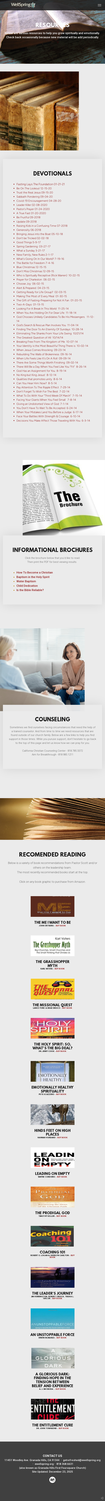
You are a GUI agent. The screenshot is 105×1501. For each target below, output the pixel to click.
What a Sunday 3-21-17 (30, 250)
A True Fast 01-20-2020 (31, 213)
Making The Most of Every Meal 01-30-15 (41, 296)
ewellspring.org (44, 1464)
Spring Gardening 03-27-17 (33, 246)
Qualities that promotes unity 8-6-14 (39, 379)
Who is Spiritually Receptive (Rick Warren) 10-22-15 (48, 275)
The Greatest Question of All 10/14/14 (39, 337)
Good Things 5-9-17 (28, 242)
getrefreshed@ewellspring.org (82, 1460)
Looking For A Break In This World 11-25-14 (42, 308)
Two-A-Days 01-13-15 (30, 304)
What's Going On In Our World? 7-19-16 (40, 258)
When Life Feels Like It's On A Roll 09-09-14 (43, 358)
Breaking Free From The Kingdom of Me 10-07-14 (47, 341)
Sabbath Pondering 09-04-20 (34, 196)
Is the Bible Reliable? (30, 590)
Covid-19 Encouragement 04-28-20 (38, 200)
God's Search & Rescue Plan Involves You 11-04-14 (47, 325)
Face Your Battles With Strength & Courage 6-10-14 (48, 416)
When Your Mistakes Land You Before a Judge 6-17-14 (49, 412)
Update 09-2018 (26, 221)
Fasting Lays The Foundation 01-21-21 (40, 184)
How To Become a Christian (34, 572)
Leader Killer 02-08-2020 (31, 205)
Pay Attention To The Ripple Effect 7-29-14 (43, 387)
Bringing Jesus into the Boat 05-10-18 (39, 233)
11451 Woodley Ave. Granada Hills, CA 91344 (31, 1460)
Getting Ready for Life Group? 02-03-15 (41, 292)
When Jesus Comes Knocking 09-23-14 (41, 350)
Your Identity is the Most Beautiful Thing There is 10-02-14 (52, 345)
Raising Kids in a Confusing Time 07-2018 (41, 225)
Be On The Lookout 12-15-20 (34, 188)
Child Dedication (27, 585)
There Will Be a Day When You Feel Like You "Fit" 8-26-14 (51, 366)
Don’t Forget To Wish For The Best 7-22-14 (42, 391)
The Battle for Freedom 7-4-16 (35, 263)
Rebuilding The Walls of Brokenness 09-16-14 (44, 354)
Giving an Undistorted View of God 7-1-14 (42, 404)
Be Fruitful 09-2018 (28, 217)
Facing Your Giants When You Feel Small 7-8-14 (46, 399)
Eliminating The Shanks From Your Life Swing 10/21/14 (50, 333)
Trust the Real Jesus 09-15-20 (34, 192)
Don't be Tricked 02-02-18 (32, 238)
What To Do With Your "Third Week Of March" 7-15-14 (49, 395)
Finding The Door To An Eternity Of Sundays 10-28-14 (49, 329)
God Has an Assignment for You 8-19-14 (41, 370)
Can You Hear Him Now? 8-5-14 (36, 383)
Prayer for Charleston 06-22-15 (35, 279)
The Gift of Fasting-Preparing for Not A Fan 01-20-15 (49, 300)
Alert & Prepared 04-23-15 (32, 287)
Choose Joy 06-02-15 (30, 283)
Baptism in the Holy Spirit (33, 576)
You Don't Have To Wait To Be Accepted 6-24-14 (46, 408)
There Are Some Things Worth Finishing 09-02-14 (47, 362)
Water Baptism (26, 581)
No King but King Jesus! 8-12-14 (36, 374)
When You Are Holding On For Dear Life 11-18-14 (46, 312)
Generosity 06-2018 (28, 229)
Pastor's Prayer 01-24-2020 (33, 209)
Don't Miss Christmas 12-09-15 (35, 271)
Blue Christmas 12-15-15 (31, 267)
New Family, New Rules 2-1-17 (34, 254)
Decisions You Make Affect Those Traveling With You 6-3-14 (53, 420)
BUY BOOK (61, 926)
